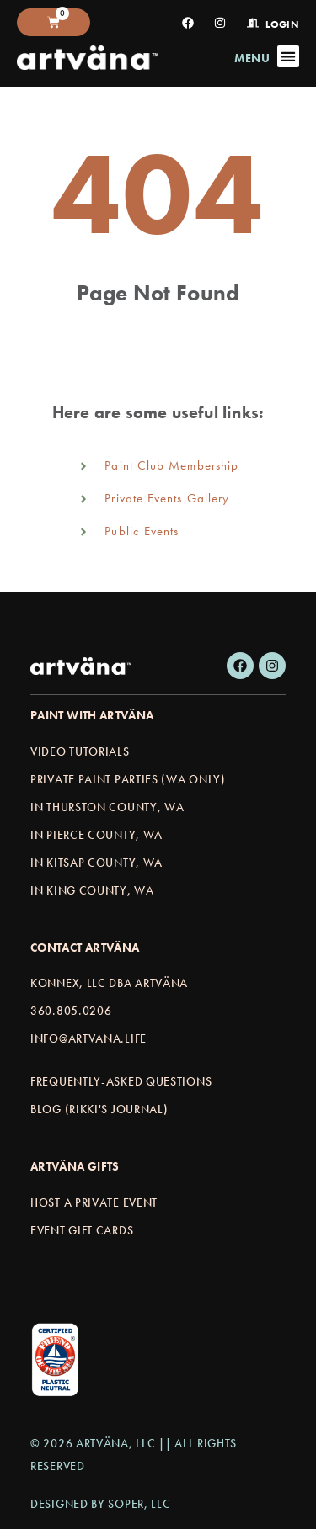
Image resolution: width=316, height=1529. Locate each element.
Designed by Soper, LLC (100, 1503)
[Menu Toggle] (288, 56)
